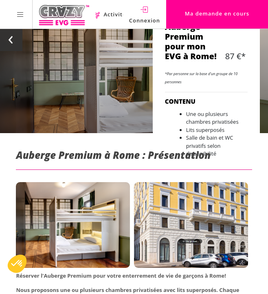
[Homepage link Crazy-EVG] (64, 14)
